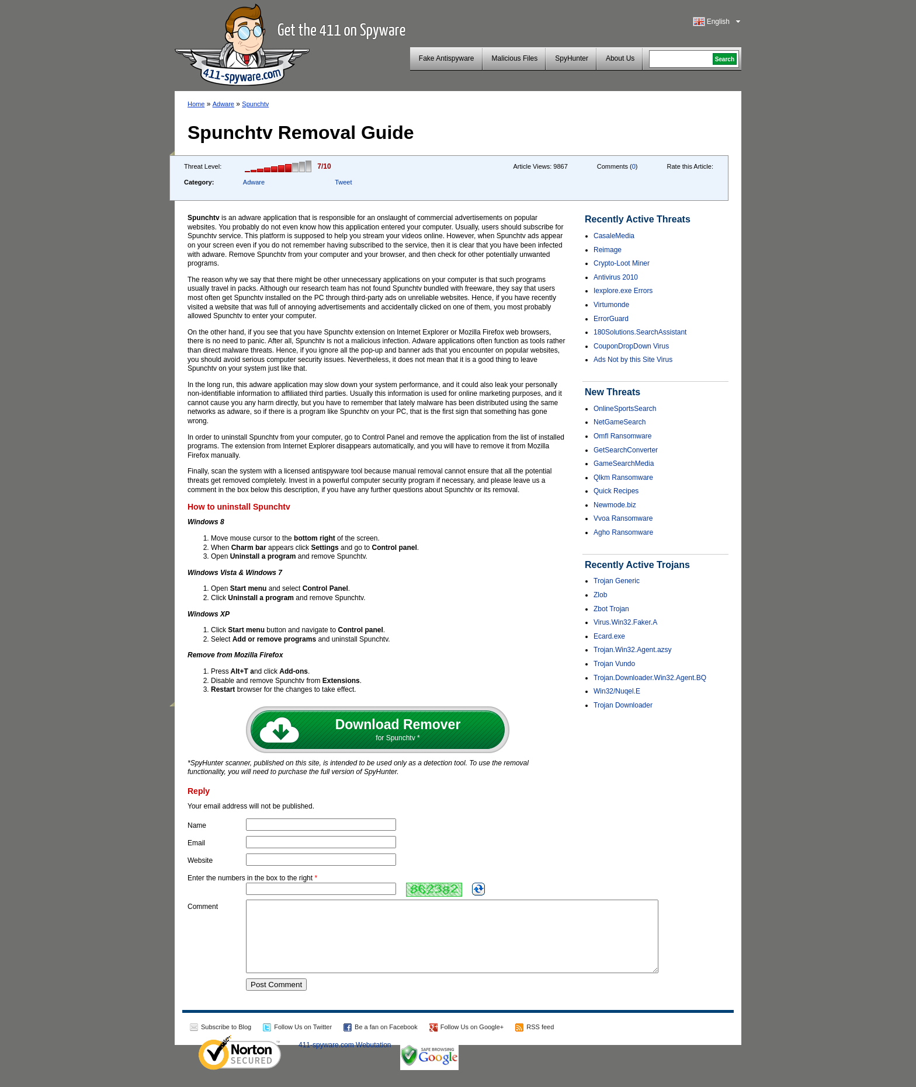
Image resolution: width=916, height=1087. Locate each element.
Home (196, 103)
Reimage (608, 250)
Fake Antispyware (446, 58)
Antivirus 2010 (616, 277)
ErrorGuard (611, 319)
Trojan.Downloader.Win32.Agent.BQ (650, 678)
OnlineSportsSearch (625, 409)
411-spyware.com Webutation (345, 1059)
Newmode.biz (615, 505)
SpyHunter (571, 58)
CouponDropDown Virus (631, 346)
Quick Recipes (616, 491)
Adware (223, 103)
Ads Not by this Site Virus (633, 360)
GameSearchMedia (624, 463)
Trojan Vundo (614, 664)
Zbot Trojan (611, 609)
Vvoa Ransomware (623, 518)
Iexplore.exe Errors (623, 291)
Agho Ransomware (623, 532)
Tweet (343, 182)
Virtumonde (611, 305)
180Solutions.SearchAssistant (640, 332)
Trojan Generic (617, 581)
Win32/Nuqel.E (617, 691)
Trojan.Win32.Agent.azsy (633, 650)
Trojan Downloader (623, 705)
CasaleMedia (614, 236)
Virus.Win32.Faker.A (625, 622)
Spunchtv (255, 103)
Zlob (600, 595)
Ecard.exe (609, 636)
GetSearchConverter (626, 450)
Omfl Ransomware (622, 436)
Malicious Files (515, 58)
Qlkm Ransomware (623, 477)
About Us (620, 58)
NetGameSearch (620, 422)
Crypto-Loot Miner (622, 263)
